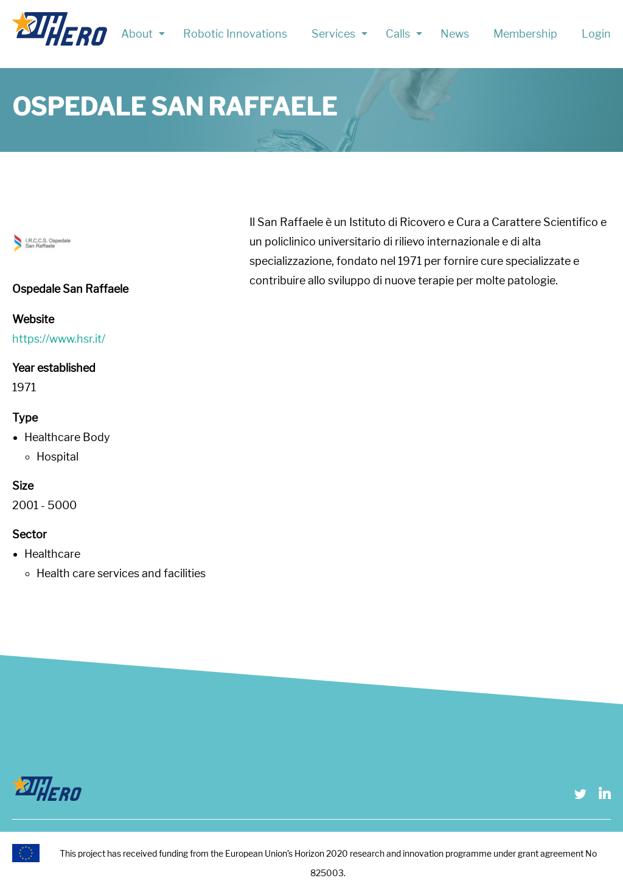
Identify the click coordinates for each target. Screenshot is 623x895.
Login (596, 33)
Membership (525, 33)
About (137, 33)
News (454, 33)
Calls (398, 33)
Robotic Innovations (235, 33)
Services (333, 33)
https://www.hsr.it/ (58, 338)
